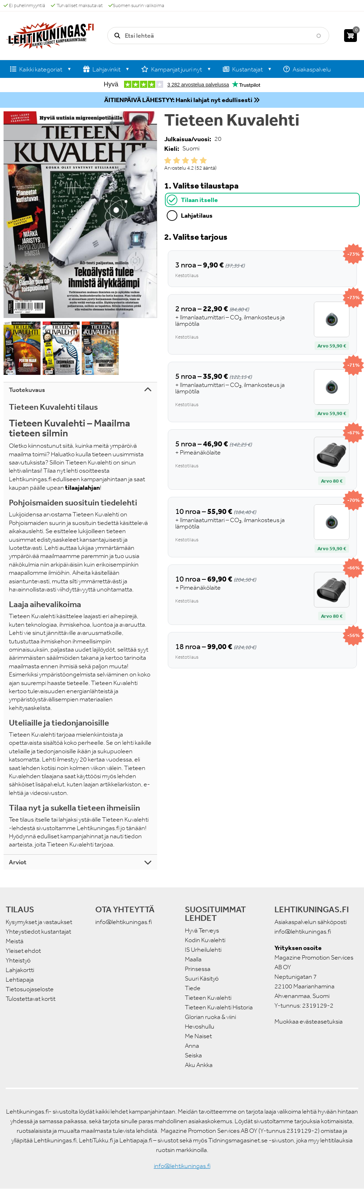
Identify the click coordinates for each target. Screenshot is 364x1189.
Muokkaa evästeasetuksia (308, 1021)
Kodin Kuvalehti (205, 940)
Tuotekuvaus (27, 390)
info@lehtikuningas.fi (123, 922)
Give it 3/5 (185, 160)
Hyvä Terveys (202, 930)
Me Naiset (198, 1036)
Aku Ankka (199, 1065)
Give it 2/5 (176, 160)
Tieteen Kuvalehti (208, 998)
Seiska (193, 1055)
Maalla (193, 959)
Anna (192, 1046)
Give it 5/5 (203, 160)
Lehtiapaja (20, 979)
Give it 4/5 (194, 160)
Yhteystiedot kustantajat (38, 931)
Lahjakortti (20, 970)
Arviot (17, 862)
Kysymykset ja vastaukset (39, 922)
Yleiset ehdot (23, 951)
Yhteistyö (18, 960)
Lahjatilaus (197, 215)
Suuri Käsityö (202, 978)
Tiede (192, 988)
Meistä (14, 941)
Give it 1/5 (167, 160)
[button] (80, 214)
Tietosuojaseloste (30, 989)
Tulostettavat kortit (30, 999)
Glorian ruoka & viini (210, 1017)
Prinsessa (197, 969)
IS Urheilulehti (203, 950)
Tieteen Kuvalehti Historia (219, 1007)
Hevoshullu (199, 1026)
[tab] (262, 200)
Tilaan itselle (199, 200)
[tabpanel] (262, 449)
